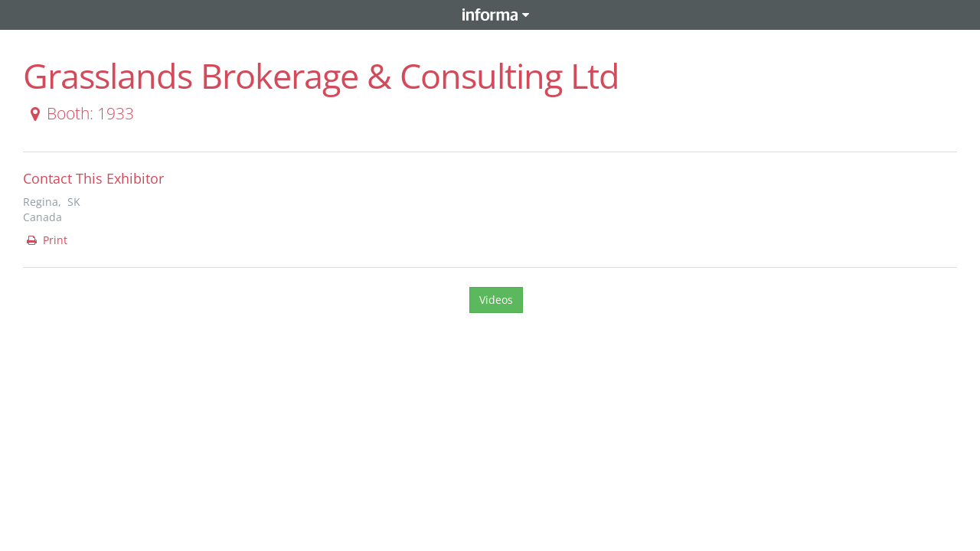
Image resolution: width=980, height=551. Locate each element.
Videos (496, 299)
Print (45, 240)
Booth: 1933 (79, 113)
